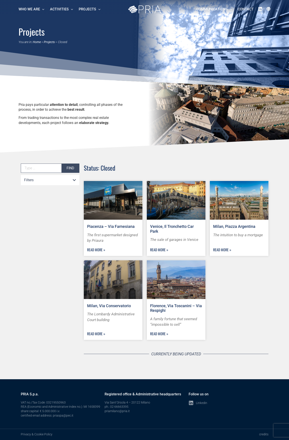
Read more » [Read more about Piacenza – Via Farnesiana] (96, 249)
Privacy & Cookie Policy (36, 434)
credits (263, 434)
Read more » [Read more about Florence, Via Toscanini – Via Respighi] (159, 333)
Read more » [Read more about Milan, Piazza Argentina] (222, 249)
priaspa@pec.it (63, 415)
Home (37, 42)
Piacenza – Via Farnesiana (111, 226)
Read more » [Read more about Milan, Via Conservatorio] (96, 333)
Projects (49, 42)
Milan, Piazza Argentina (234, 226)
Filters (29, 180)
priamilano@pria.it (117, 411)
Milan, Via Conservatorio (109, 305)
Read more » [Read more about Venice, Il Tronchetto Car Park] (159, 249)
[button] (50, 180)
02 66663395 (119, 406)
